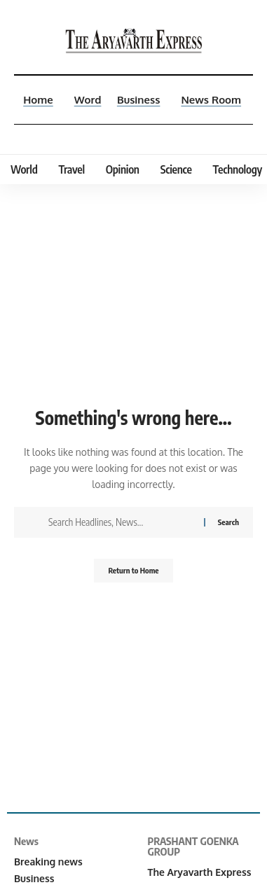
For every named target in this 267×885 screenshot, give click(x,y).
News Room (211, 99)
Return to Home (133, 570)
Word (88, 99)
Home (38, 99)
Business (138, 99)
